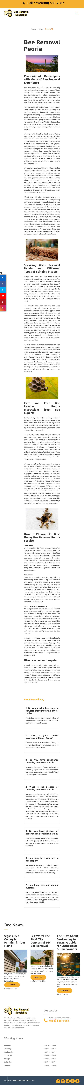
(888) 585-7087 (52, 3)
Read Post (12, 985)
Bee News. (14, 925)
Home (33, 29)
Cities (40, 29)
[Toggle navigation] (77, 13)
